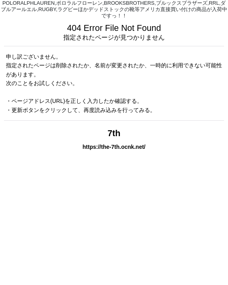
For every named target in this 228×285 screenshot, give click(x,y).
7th (114, 133)
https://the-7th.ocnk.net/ (113, 147)
